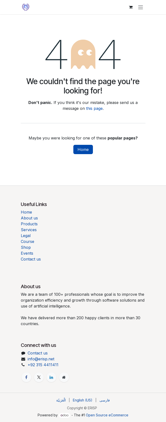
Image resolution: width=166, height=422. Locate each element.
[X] (39, 377)
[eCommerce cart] (131, 7)
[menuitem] (61, 400)
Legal (26, 235)
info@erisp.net (41, 358)
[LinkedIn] (51, 377)
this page (94, 108)
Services (29, 229)
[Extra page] (64, 377)
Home (83, 149)
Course (27, 241)
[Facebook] (26, 377)
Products (29, 223)
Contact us (31, 259)
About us (29, 218)
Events (27, 253)
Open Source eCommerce (107, 415)
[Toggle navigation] (140, 7)
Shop (26, 247)
